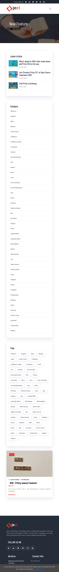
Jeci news (14, 218)
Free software (15, 182)
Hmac (12, 198)
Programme (14, 295)
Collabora (14, 137)
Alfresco (13, 111)
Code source (15, 131)
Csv (12, 369)
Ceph (12, 359)
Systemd (13, 320)
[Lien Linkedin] (13, 548)
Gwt (12, 193)
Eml (12, 162)
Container (14, 147)
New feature (15, 254)
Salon (12, 305)
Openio (13, 417)
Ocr (12, 259)
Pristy (12, 285)
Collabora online (16, 142)
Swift (12, 433)
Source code (15, 315)
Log (21, 396)
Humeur (13, 203)
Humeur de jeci (15, 208)
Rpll (30, 422)
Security (13, 310)
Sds (20, 428)
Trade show (14, 325)
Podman (13, 279)
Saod (12, 428)
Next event (36, 406)
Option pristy (15, 269)
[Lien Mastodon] (18, 548)
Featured (14, 380)
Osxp (12, 274)
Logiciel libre (15, 233)
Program (13, 290)
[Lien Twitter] (9, 548)
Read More (11, 494)
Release (13, 300)
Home (9, 29)
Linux (12, 228)
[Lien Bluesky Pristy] (23, 548)
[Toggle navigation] (50, 8)
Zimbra (13, 331)
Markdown (28, 401)
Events (13, 167)
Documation (31, 369)
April (12, 121)
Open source (15, 264)
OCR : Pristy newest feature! (23, 482)
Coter (39, 364)
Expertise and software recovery (16, 562)
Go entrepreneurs (16, 188)
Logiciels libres (15, 239)
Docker (13, 152)
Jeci (12, 213)
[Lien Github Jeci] (28, 548)
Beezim (13, 126)
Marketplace (15, 244)
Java (36, 391)
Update (44, 433)
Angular (13, 116)
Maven (13, 249)
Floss (12, 172)
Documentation (16, 157)
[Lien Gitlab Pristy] (33, 548)
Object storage (16, 412)
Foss (12, 177)
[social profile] (25, 2)
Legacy (13, 223)
